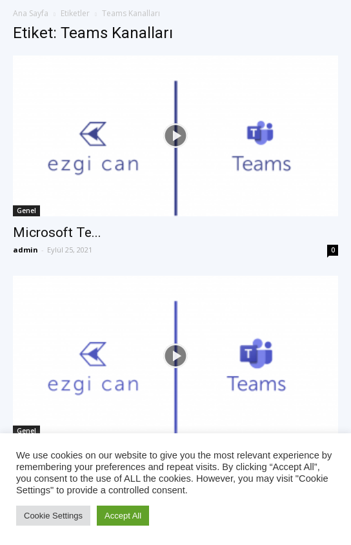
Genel (26, 210)
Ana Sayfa (30, 13)
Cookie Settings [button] (53, 515)
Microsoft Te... (57, 232)
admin (25, 249)
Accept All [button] (123, 515)
